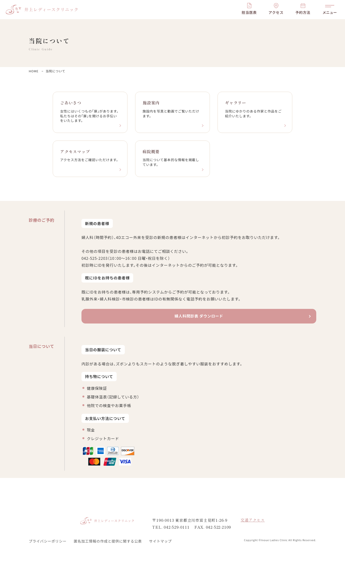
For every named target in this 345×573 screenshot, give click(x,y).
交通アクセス (253, 520)
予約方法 (302, 12)
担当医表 (249, 12)
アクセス (276, 12)
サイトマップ (160, 541)
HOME (34, 71)
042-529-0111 (177, 527)
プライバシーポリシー (48, 541)
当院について (55, 71)
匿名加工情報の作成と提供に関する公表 (108, 541)
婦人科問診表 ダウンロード (199, 317)
